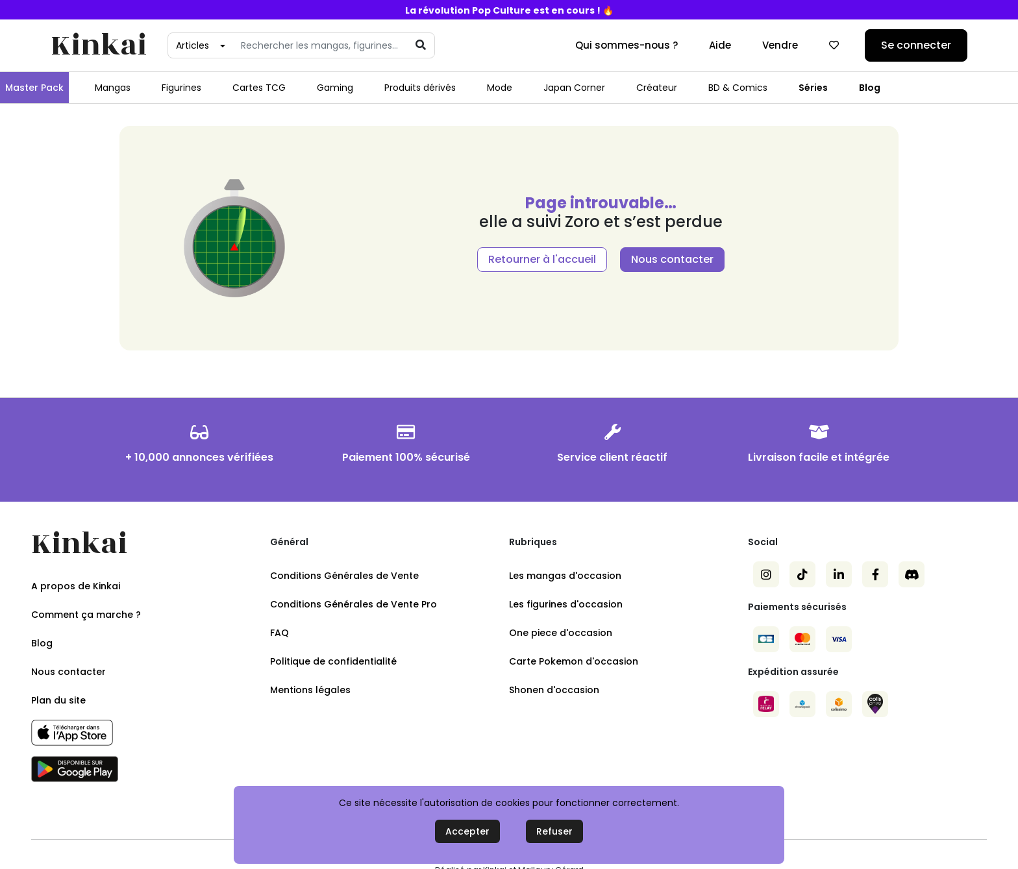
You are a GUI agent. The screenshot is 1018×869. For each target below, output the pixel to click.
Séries (813, 87)
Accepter (467, 831)
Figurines (181, 87)
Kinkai (99, 45)
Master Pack (34, 87)
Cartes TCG (259, 87)
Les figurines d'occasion (566, 604)
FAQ (279, 632)
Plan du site (58, 700)
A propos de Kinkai (75, 586)
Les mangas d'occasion (565, 575)
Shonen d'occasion (554, 689)
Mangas (112, 87)
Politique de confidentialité (333, 661)
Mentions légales (310, 689)
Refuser (554, 831)
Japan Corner (574, 87)
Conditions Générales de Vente (344, 575)
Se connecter (916, 45)
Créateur (656, 87)
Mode (499, 87)
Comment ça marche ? (86, 614)
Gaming (335, 87)
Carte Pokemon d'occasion (573, 661)
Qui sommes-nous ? (626, 45)
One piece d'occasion (560, 632)
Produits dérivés (420, 87)
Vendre (780, 45)
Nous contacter (672, 259)
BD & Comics (737, 87)
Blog (869, 87)
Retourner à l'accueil (542, 259)
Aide (720, 45)
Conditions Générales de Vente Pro (353, 604)
